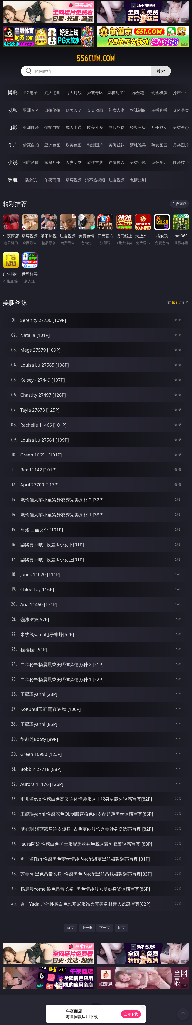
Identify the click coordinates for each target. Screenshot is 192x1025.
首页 (70, 927)
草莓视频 (74, 180)
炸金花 (138, 92)
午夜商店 (52, 180)
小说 (13, 162)
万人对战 (74, 92)
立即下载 (131, 1014)
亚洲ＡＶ (31, 110)
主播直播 (160, 110)
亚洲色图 (52, 145)
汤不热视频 (95, 180)
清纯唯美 (138, 145)
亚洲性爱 (31, 127)
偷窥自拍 (31, 145)
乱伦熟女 (160, 127)
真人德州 (52, 92)
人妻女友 (74, 162)
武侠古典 (95, 162)
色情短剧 (138, 180)
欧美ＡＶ (74, 110)
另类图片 (181, 145)
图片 (13, 144)
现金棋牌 (160, 92)
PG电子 (31, 92)
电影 (13, 127)
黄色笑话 (160, 162)
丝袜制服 (138, 110)
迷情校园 (117, 162)
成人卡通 (74, 127)
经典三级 (138, 127)
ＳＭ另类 (181, 110)
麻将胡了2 (117, 92)
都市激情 (31, 162)
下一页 (105, 927)
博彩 (13, 92)
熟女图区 (160, 145)
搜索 (161, 71)
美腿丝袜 (117, 145)
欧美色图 (74, 145)
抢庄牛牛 (181, 92)
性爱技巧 (181, 162)
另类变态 (181, 127)
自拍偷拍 (52, 110)
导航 (13, 179)
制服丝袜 (117, 127)
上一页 (87, 927)
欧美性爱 (95, 127)
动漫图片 (95, 145)
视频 (13, 110)
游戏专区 (95, 92)
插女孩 (31, 180)
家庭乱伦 (52, 162)
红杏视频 (117, 180)
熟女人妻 (117, 110)
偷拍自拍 (52, 127)
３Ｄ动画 (95, 110)
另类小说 (138, 162)
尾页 (121, 927)
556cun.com (96, 58)
